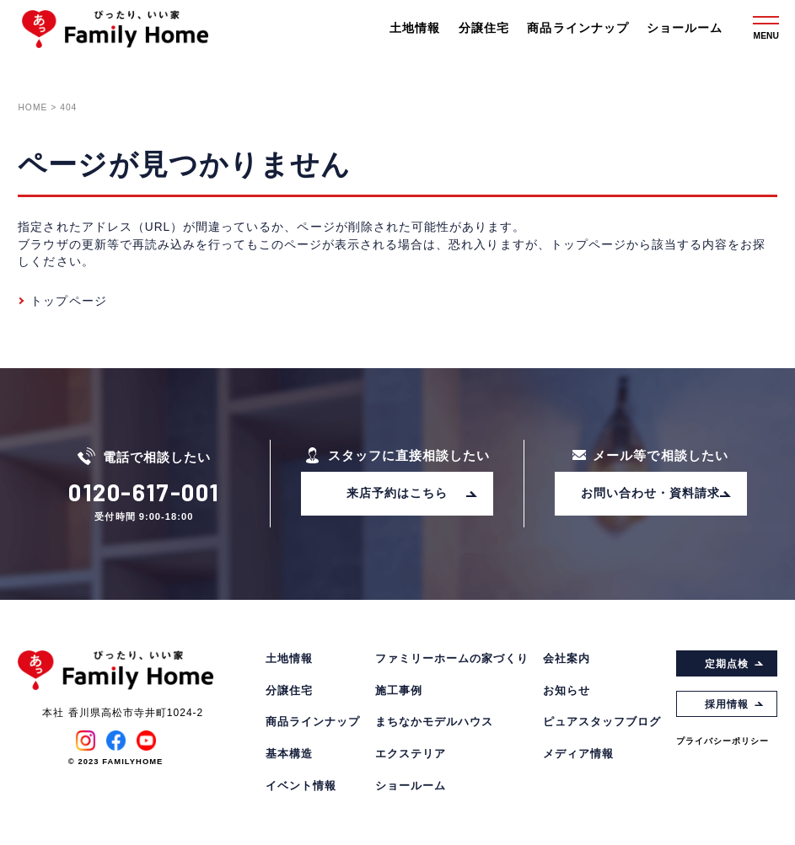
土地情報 (414, 28)
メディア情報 (578, 754)
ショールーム (684, 28)
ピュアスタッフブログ (602, 722)
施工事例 (398, 691)
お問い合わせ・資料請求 (656, 493)
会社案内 (566, 659)
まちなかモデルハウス (434, 722)
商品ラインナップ (577, 28)
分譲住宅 (484, 28)
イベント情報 (301, 786)
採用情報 (735, 704)
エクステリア (410, 754)
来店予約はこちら (412, 493)
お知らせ (566, 691)
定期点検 (735, 664)
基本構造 (289, 754)
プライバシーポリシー (722, 741)
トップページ (68, 301)
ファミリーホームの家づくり (452, 659)
